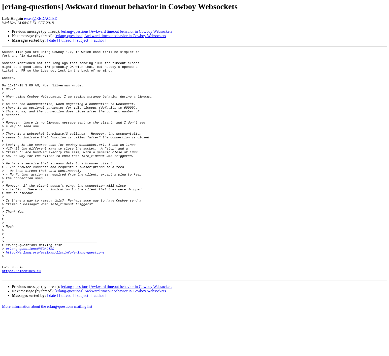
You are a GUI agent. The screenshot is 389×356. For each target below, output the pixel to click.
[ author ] (99, 40)
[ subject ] (83, 40)
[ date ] (52, 40)
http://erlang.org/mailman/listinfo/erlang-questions (55, 293)
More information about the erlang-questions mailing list (47, 352)
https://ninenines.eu (21, 315)
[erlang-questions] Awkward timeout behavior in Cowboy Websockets (116, 31)
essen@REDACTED (41, 18)
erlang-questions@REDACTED (30, 288)
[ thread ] (66, 40)
